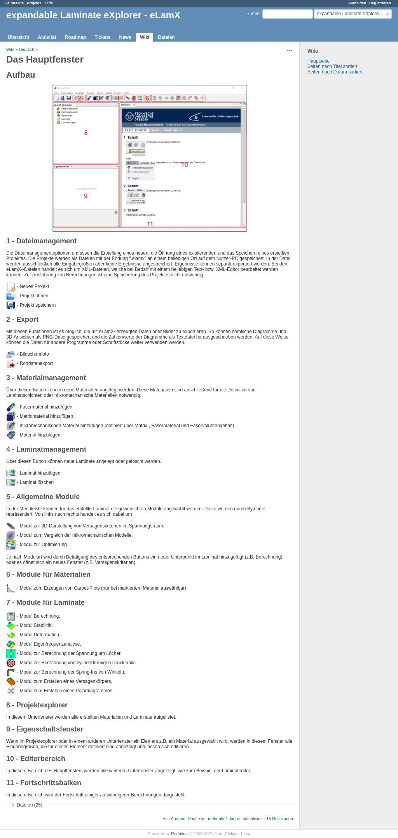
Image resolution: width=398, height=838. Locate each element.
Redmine (179, 833)
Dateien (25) (29, 805)
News (125, 37)
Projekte (34, 3)
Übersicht (18, 37)
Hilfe (49, 3)
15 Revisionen (279, 818)
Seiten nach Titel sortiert (332, 66)
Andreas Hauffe (185, 818)
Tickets (102, 37)
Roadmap (75, 37)
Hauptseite (14, 3)
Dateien (166, 37)
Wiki (145, 37)
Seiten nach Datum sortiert (335, 72)
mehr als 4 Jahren (224, 818)
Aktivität (47, 37)
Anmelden (357, 3)
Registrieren (380, 3)
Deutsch (26, 49)
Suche (253, 13)
